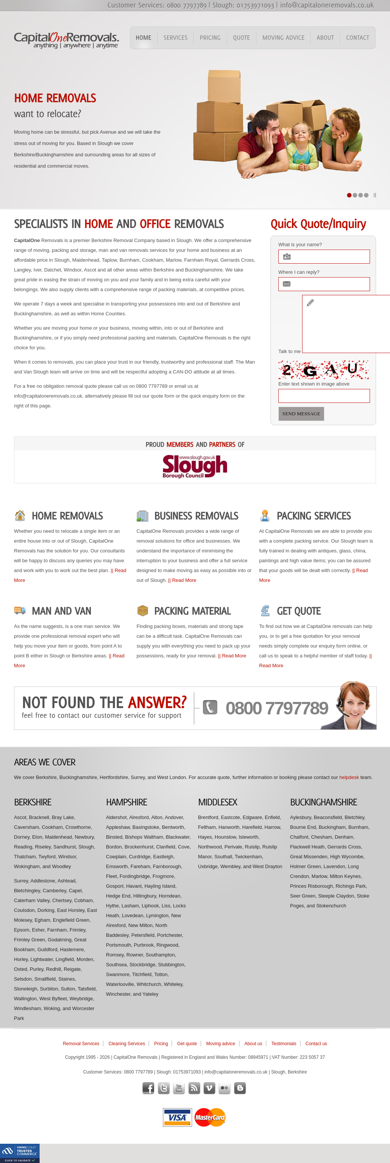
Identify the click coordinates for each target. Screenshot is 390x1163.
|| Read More (182, 580)
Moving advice (220, 1043)
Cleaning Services (127, 1043)
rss (194, 1088)
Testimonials (284, 1043)
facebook (148, 1088)
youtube (179, 1088)
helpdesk (349, 777)
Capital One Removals (67, 39)
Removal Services (81, 1043)
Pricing (161, 1043)
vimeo (209, 1088)
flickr (224, 1088)
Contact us (316, 1043)
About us (253, 1043)
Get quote (187, 1043)
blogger (240, 1088)
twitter (164, 1088)
